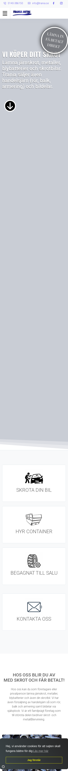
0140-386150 (15, 3)
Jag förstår (34, 760)
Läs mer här (40, 751)
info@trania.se (40, 3)
